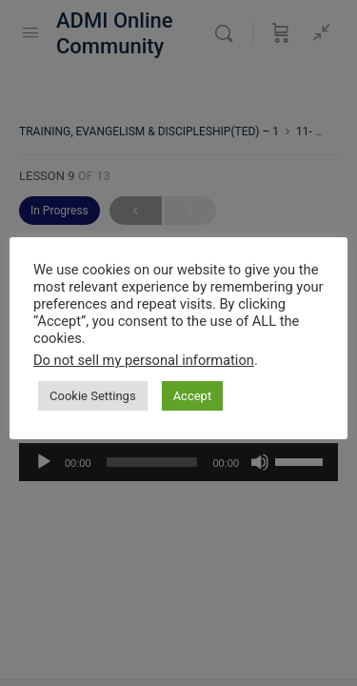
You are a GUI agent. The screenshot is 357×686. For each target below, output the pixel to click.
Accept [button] (192, 396)
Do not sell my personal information (143, 360)
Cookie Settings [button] (93, 396)
